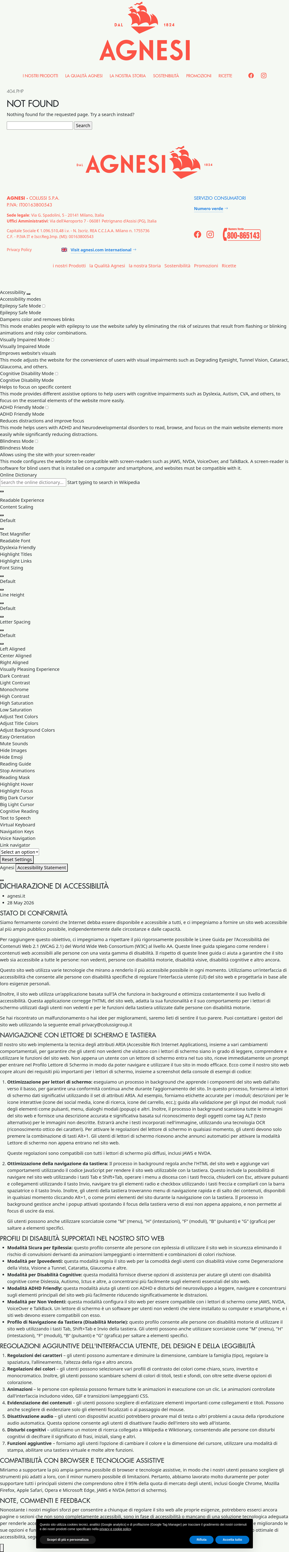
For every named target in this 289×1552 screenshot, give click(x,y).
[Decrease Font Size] (2, 589)
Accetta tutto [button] (232, 1539)
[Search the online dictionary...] (33, 482)
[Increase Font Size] (2, 576)
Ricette (225, 76)
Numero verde (208, 208)
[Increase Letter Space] (2, 630)
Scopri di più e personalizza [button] (68, 1539)
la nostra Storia (128, 76)
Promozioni (198, 76)
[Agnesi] (144, 31)
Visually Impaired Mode (27, 340)
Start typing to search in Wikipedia (103, 482)
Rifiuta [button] (202, 1539)
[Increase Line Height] (2, 603)
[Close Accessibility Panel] (28, 294)
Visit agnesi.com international (96, 249)
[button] (144, 534)
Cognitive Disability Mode (29, 373)
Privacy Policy (19, 249)
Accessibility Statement (41, 867)
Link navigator (15, 845)
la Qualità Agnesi (84, 76)
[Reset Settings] (17, 859)
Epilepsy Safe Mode (22, 306)
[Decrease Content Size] (2, 529)
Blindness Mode (19, 441)
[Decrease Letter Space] (2, 643)
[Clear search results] (2, 491)
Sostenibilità (166, 76)
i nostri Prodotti (40, 76)
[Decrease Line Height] (2, 616)
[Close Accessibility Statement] (2, 880)
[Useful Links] (19, 851)
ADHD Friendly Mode (24, 407)
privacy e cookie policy (115, 1529)
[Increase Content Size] (2, 515)
